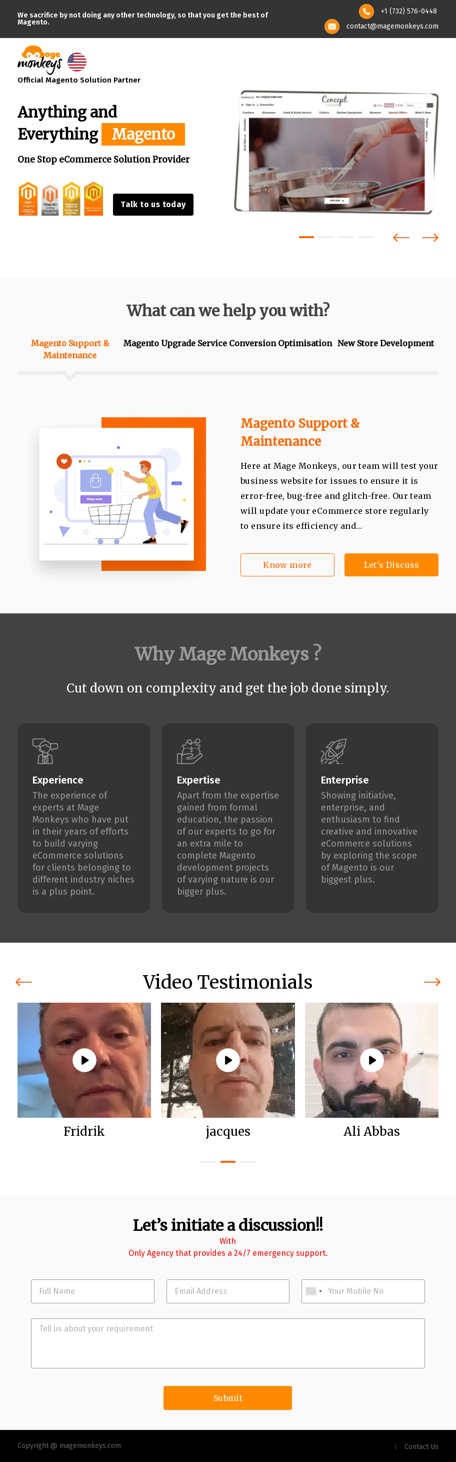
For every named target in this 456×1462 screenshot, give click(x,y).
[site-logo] (40, 59)
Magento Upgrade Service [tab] (175, 343)
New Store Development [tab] (386, 343)
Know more (287, 565)
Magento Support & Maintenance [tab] (70, 349)
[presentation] (401, 237)
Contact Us (421, 1446)
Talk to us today (153, 204)
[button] (306, 237)
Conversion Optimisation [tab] (280, 343)
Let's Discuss (392, 565)
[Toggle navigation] (432, 60)
